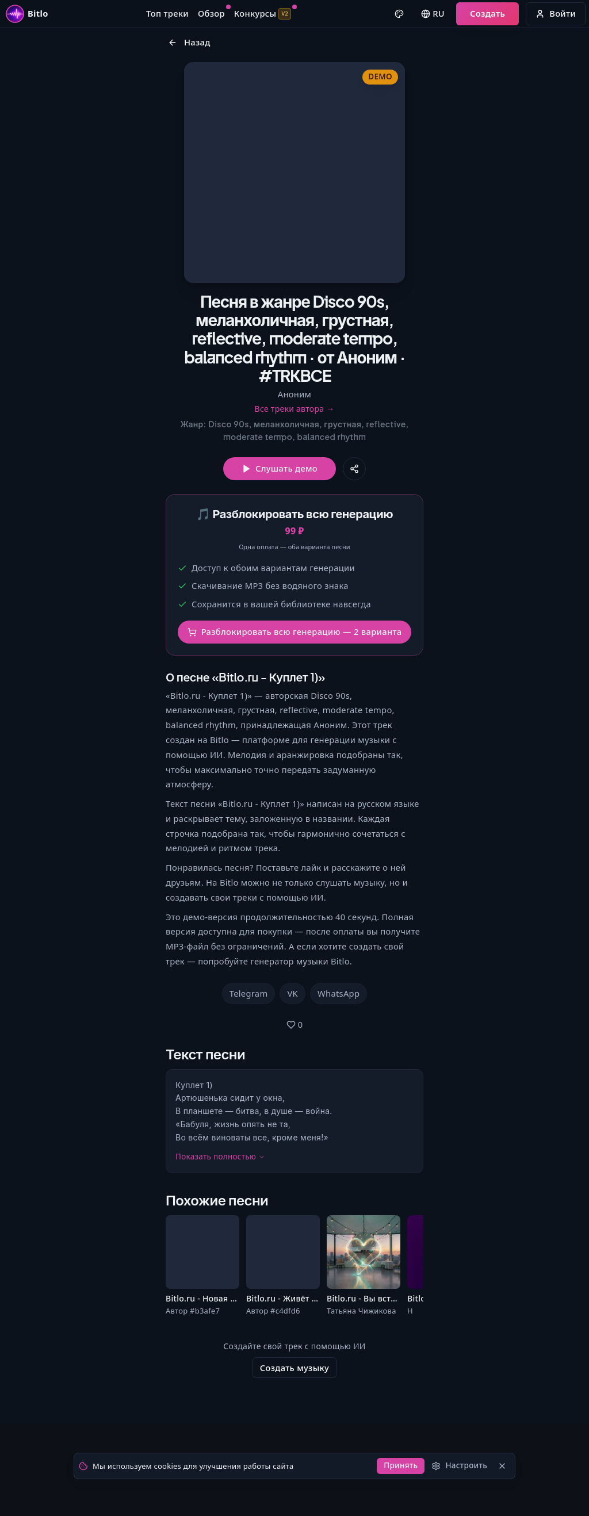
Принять (391, 1463)
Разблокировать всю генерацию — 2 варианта (295, 736)
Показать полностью (220, 1268)
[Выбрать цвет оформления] (388, 18)
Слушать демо (280, 550)
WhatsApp (338, 1094)
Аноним (294, 474)
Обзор (213, 18)
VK (292, 1094)
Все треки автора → (294, 489)
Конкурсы (264, 18)
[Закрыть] (500, 1464)
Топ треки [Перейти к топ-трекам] (169, 18)
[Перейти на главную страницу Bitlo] (38, 18)
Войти (545, 18)
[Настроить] (453, 1464)
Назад (189, 56)
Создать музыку (294, 1487)
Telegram (249, 1094)
